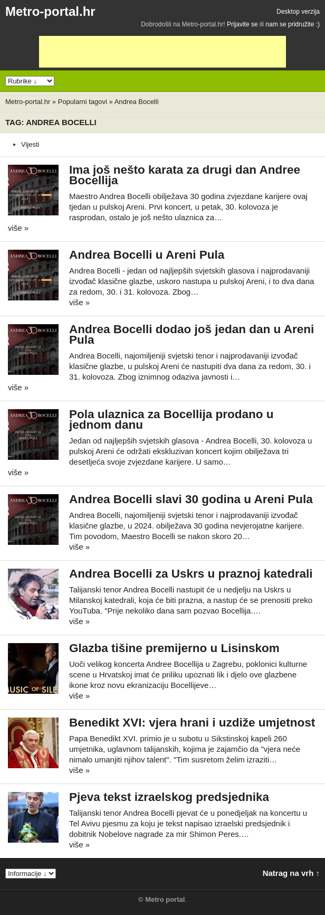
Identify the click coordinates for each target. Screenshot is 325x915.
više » (18, 227)
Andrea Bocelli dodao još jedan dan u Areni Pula (191, 334)
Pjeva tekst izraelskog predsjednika (169, 797)
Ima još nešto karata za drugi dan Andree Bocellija (184, 175)
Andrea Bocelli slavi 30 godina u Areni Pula (191, 499)
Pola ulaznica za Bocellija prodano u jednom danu (171, 419)
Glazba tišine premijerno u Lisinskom (174, 648)
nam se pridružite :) (292, 24)
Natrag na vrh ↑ (291, 873)
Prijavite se (242, 24)
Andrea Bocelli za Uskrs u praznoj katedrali (190, 573)
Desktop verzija (298, 11)
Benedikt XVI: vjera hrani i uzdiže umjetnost (192, 722)
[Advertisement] (162, 52)
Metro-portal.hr (50, 11)
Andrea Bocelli (136, 102)
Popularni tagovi (82, 102)
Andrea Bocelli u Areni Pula (146, 254)
